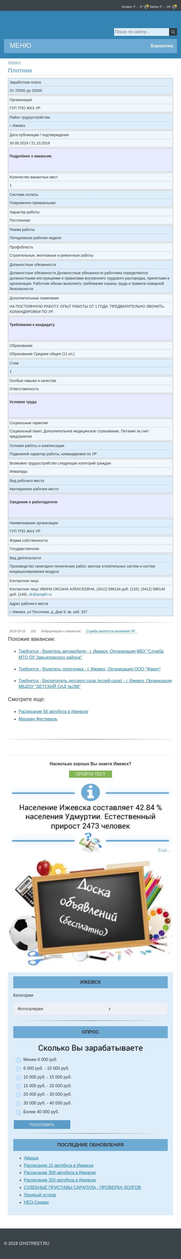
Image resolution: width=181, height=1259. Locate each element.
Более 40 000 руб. (41, 1112)
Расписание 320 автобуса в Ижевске (60, 1180)
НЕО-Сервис (36, 1202)
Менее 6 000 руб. (40, 1059)
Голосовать (49, 1125)
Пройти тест (91, 774)
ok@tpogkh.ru (40, 594)
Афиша (31, 1158)
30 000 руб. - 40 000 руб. (47, 1103)
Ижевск (14, 62)
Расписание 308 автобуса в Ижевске (60, 1172)
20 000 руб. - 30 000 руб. (47, 1094)
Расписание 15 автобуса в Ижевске (58, 1165)
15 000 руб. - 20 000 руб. (47, 1086)
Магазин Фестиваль (38, 719)
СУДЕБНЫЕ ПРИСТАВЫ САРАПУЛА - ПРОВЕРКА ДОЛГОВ (82, 1187)
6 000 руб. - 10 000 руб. (46, 1068)
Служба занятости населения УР (110, 631)
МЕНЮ (20, 45)
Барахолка (162, 46)
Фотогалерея (30, 1009)
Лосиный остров (40, 1195)
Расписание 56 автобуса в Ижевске (53, 711)
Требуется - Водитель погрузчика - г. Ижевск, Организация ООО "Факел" (90, 669)
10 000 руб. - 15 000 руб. (47, 1077)
